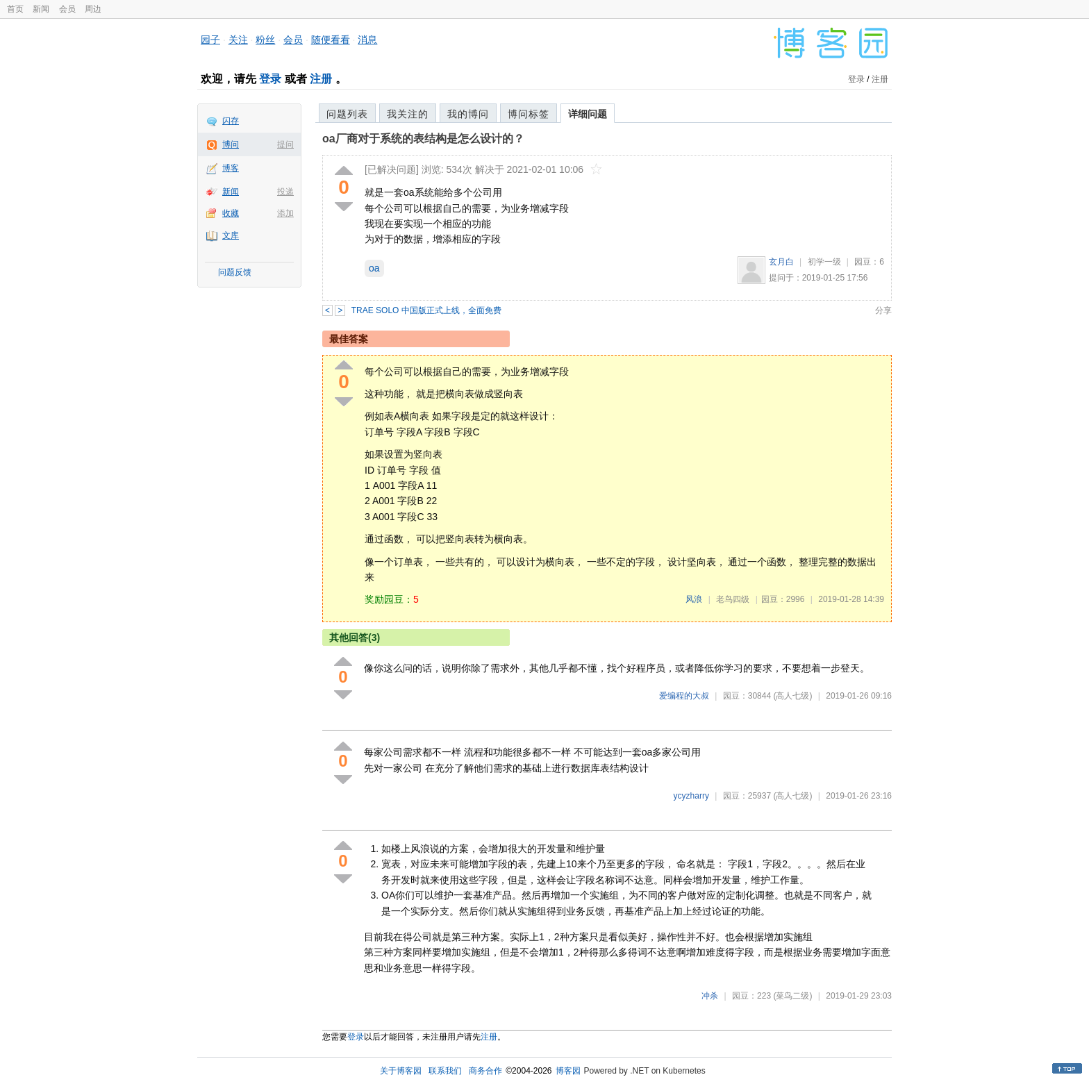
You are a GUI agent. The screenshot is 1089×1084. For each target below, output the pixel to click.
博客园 (568, 1071)
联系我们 (445, 1071)
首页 (15, 9)
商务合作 (485, 1071)
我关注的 (408, 113)
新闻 (41, 9)
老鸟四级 (732, 599)
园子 (210, 39)
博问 (230, 144)
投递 (285, 192)
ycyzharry (691, 796)
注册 (321, 79)
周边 (93, 9)
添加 (285, 213)
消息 (367, 39)
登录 (270, 79)
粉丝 (265, 39)
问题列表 (347, 113)
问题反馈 (234, 272)
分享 (883, 310)
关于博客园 (401, 1071)
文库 (230, 235)
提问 (285, 144)
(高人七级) (792, 696)
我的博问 (468, 113)
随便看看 (330, 39)
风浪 (693, 599)
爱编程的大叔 (684, 696)
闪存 (230, 121)
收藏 (230, 213)
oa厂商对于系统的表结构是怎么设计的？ (423, 138)
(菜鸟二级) (792, 996)
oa (374, 268)
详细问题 (587, 113)
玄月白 (781, 262)
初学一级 (824, 262)
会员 (67, 9)
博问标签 (528, 113)
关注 (238, 39)
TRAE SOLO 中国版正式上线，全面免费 (426, 310)
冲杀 (709, 996)
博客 (230, 168)
